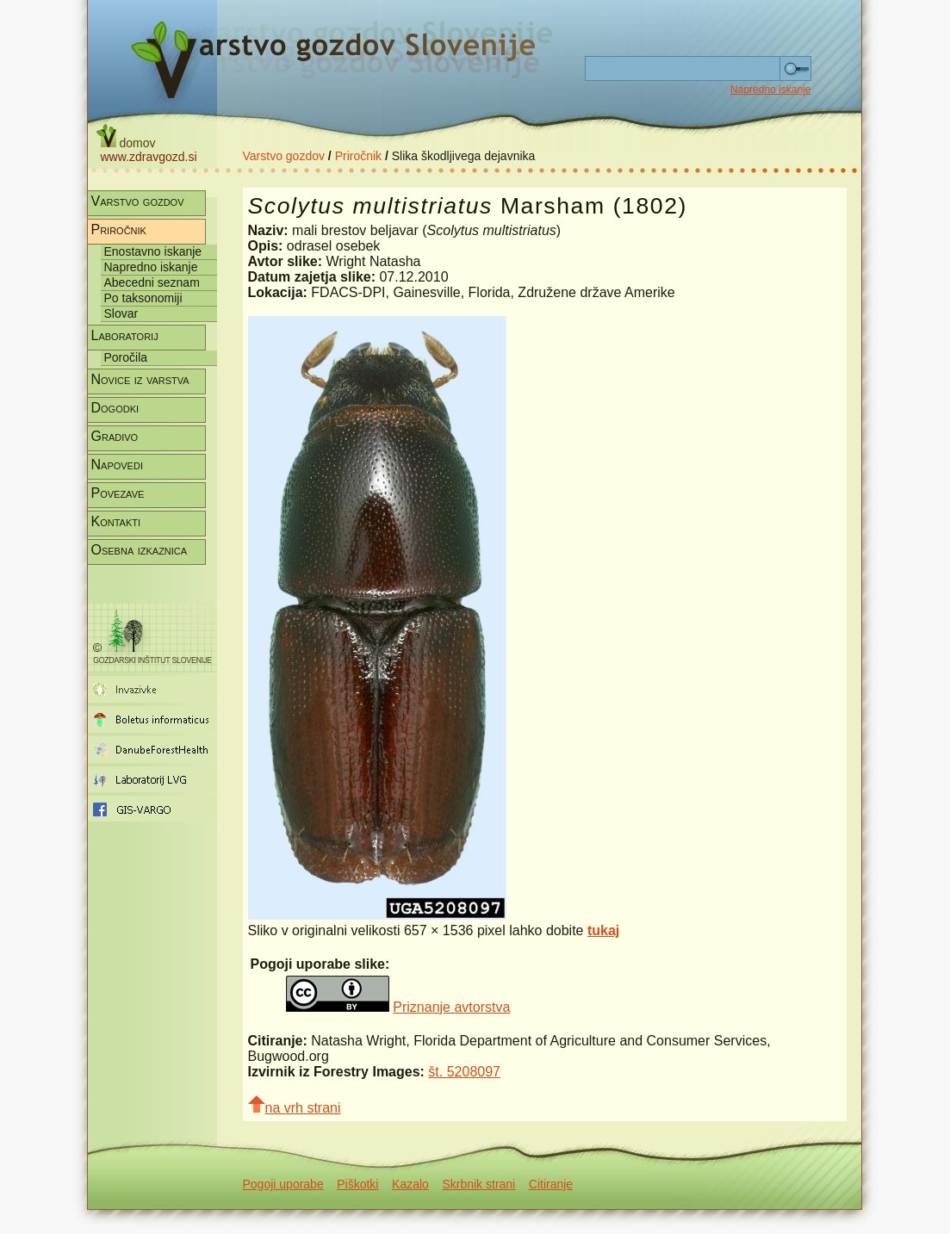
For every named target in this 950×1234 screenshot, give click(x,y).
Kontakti (116, 521)
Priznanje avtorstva (451, 1007)
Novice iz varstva (140, 379)
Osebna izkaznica (139, 550)
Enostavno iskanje (153, 251)
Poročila (126, 357)
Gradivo (115, 436)
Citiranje (551, 1184)
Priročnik (358, 156)
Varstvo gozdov (284, 156)
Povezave (118, 493)
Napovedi (117, 464)
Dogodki (115, 407)
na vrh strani (294, 1105)
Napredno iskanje (770, 90)
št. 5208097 (464, 1071)
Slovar (121, 313)
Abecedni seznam (152, 282)
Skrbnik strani (478, 1184)
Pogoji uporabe (283, 1184)
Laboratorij (124, 335)
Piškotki (357, 1184)
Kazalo (410, 1184)
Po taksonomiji (143, 298)
